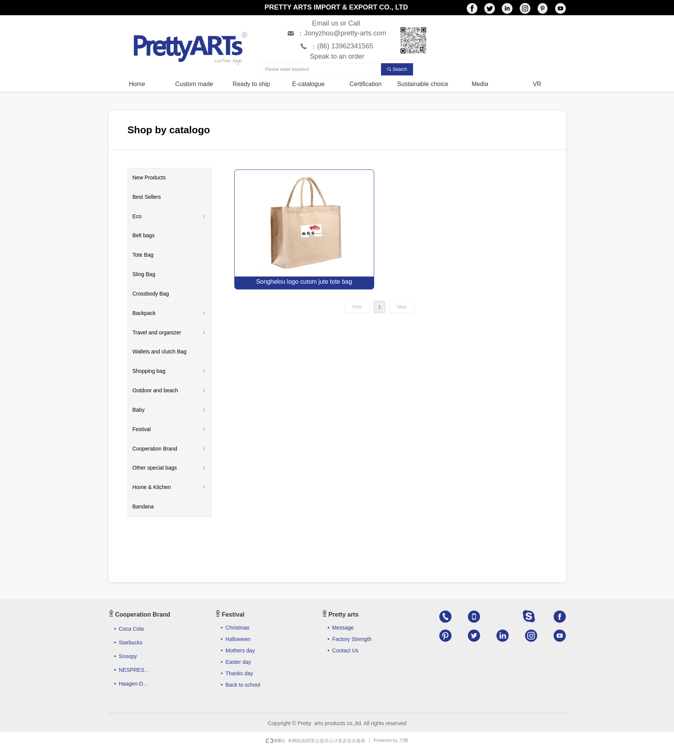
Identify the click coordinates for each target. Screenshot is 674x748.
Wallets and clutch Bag (160, 351)
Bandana (143, 506)
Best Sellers (147, 197)
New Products (149, 177)
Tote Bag (143, 255)
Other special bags (170, 468)
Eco (170, 217)
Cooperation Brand (170, 449)
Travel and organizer (170, 333)
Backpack (170, 313)
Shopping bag (170, 371)
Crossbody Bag (151, 294)
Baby (170, 410)
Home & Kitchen (170, 487)
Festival (170, 430)
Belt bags (144, 235)
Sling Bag (144, 274)
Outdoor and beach (170, 391)
